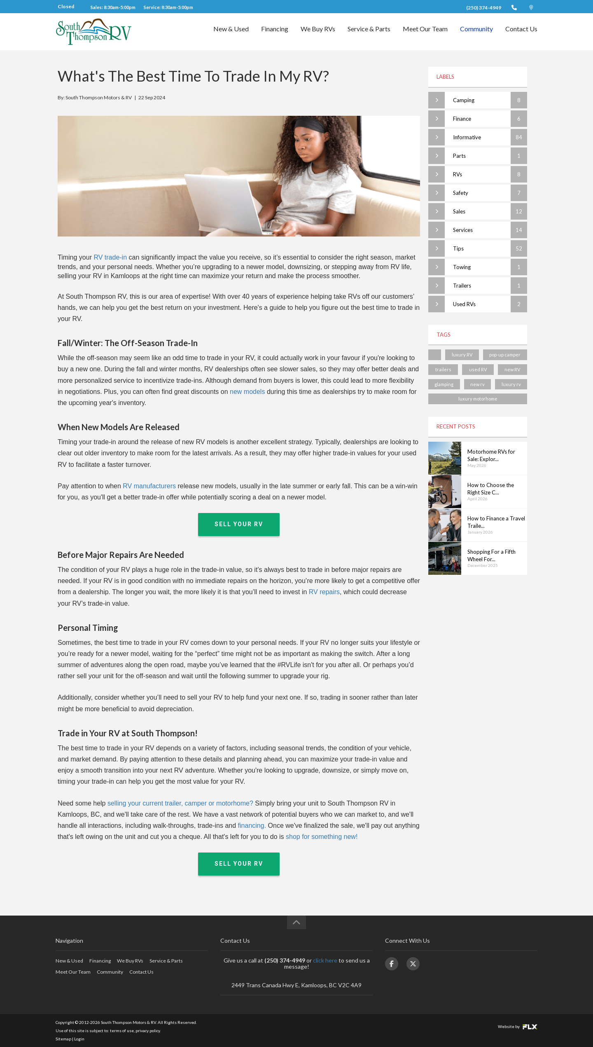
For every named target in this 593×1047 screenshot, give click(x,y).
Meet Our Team (425, 31)
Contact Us (521, 31)
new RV (512, 369)
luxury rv (511, 384)
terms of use (122, 1030)
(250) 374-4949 (483, 8)
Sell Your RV (239, 524)
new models (248, 391)
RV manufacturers (149, 486)
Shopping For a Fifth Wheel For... (491, 555)
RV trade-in (110, 257)
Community (476, 31)
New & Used (231, 31)
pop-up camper (505, 354)
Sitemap (63, 1038)
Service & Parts (369, 31)
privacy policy (147, 1030)
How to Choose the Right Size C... (490, 489)
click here (325, 960)
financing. (252, 825)
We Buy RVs (318, 31)
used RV (478, 369)
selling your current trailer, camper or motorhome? (180, 803)
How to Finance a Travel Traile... (496, 522)
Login (79, 1038)
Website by (517, 1026)
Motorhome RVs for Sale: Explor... (491, 455)
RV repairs (323, 591)
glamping (443, 384)
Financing (274, 31)
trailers (443, 369)
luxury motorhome (477, 398)
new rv (477, 384)
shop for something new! (321, 836)
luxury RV (462, 354)
